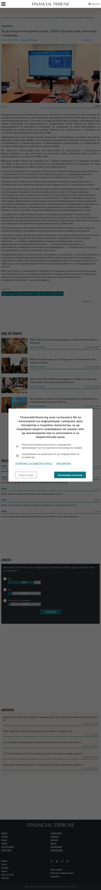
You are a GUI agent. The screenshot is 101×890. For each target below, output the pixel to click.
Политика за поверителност (34, 463)
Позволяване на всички (70, 475)
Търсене (94, 4)
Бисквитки (64, 463)
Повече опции (26, 475)
